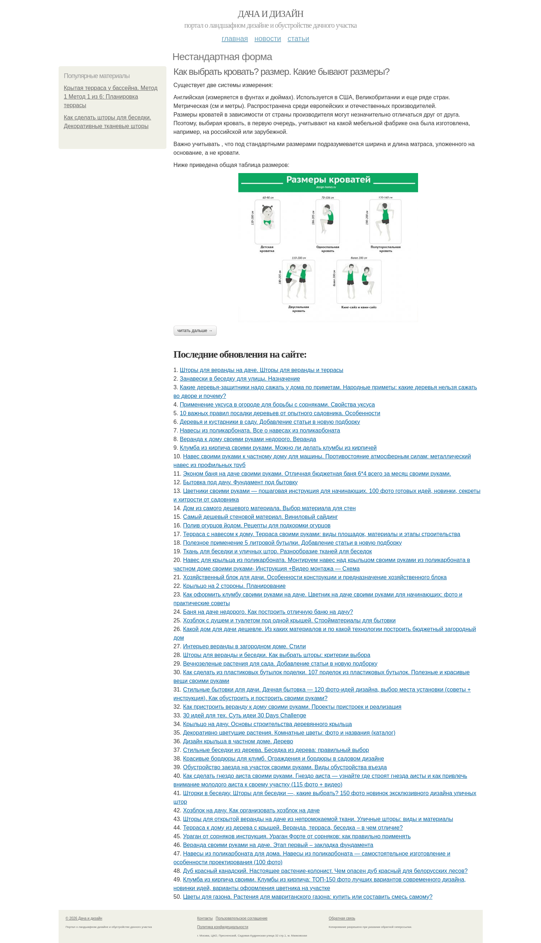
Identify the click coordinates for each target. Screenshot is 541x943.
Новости (268, 38)
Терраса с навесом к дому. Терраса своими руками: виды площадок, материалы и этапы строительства (321, 534)
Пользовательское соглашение (241, 918)
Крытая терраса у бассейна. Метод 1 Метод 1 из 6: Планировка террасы (110, 96)
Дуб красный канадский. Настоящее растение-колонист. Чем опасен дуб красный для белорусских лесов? (325, 871)
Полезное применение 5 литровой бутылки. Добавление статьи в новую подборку (292, 543)
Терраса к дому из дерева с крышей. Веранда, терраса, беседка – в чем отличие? (293, 828)
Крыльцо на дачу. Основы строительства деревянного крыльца (267, 724)
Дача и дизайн (270, 14)
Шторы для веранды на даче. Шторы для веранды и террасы (261, 370)
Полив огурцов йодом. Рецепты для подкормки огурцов (256, 525)
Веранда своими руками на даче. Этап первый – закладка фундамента (278, 845)
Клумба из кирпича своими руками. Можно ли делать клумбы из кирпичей (278, 448)
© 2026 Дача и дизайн (84, 918)
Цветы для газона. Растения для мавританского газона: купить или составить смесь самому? (307, 897)
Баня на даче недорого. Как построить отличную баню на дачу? (268, 612)
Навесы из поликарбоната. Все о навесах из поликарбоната (260, 430)
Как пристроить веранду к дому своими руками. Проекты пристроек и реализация (292, 707)
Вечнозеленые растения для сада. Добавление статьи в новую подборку (280, 664)
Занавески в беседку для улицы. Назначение (240, 379)
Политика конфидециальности (222, 927)
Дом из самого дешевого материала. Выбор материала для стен (269, 508)
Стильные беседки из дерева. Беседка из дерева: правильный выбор (276, 750)
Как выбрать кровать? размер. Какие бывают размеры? (282, 71)
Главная (235, 38)
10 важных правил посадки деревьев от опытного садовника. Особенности (280, 413)
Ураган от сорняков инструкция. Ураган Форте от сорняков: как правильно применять (297, 836)
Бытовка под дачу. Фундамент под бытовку (240, 482)
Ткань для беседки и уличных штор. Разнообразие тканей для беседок (277, 551)
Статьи (298, 38)
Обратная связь (342, 918)
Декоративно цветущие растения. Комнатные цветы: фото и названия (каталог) (289, 733)
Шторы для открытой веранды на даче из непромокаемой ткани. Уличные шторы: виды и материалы (318, 819)
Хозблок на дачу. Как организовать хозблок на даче (251, 810)
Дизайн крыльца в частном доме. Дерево (238, 741)
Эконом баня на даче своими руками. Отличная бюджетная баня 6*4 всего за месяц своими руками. (317, 474)
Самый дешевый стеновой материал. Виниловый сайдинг (260, 517)
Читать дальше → (195, 330)
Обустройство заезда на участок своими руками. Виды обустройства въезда (285, 767)
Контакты (205, 918)
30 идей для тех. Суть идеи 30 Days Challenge (244, 715)
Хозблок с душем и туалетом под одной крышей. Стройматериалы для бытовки (289, 620)
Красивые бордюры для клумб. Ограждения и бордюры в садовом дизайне (283, 759)
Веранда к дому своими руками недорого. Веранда (248, 439)
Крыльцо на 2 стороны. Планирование (234, 586)
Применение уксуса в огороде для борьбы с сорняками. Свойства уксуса (277, 405)
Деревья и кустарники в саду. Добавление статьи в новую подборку (270, 422)
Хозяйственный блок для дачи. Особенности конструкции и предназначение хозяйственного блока (315, 577)
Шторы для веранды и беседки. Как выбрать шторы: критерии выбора (276, 655)
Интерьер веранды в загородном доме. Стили (244, 646)
